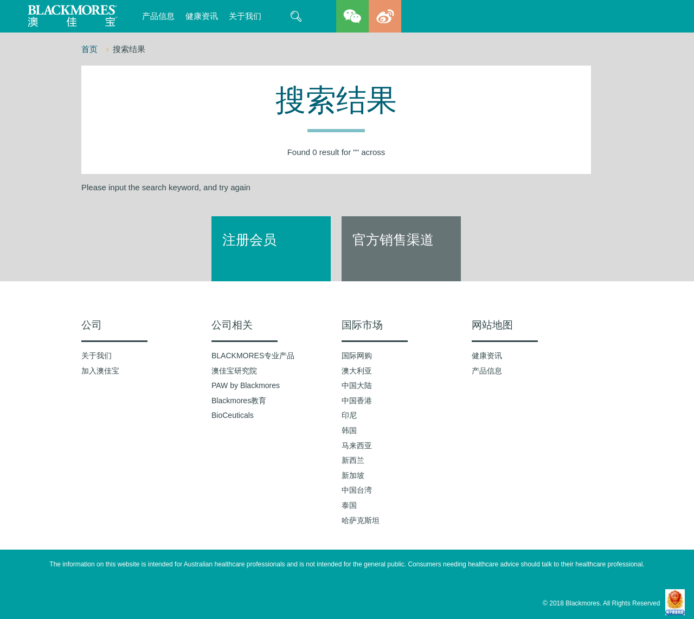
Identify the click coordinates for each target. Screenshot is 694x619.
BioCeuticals (232, 415)
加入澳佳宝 (100, 370)
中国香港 (357, 400)
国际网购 (357, 355)
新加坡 (353, 475)
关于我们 (245, 16)
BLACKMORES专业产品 (252, 355)
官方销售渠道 (393, 239)
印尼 (349, 415)
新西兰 (353, 460)
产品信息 (158, 16)
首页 (90, 49)
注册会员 (249, 239)
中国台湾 (357, 490)
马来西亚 (357, 445)
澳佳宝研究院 (234, 370)
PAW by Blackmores (245, 385)
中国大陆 (357, 385)
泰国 (349, 505)
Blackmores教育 (238, 400)
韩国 (349, 430)
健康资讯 (201, 16)
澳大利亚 (357, 370)
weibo (385, 16)
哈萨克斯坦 (361, 520)
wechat (352, 16)
